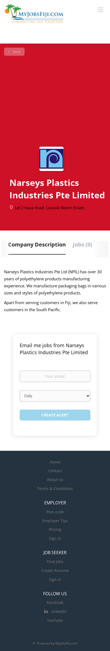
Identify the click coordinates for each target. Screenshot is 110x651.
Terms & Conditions (55, 488)
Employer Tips (55, 520)
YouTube (55, 620)
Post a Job (55, 511)
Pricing (55, 529)
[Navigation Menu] (100, 9)
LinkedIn (59, 611)
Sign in (55, 538)
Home (55, 462)
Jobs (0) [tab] (82, 244)
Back (16, 51)
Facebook (55, 602)
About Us (55, 479)
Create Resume (55, 570)
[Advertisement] (55, 101)
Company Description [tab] (37, 244)
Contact (55, 470)
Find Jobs (55, 561)
